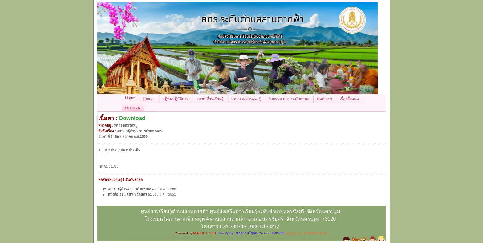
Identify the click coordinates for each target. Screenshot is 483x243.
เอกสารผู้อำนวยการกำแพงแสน (131, 189)
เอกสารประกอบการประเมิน (119, 150)
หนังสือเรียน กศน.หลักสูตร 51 (130, 194)
